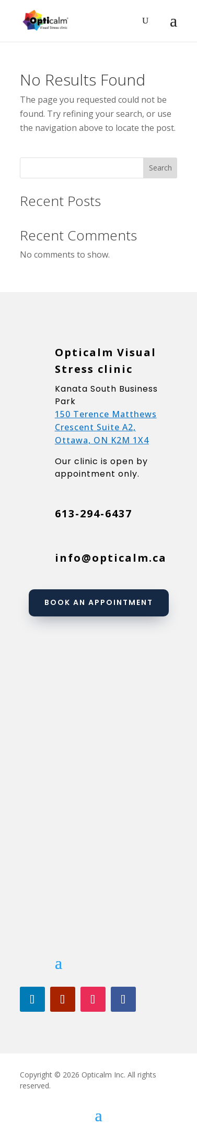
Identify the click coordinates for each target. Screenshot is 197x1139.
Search (160, 168)
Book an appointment (98, 602)
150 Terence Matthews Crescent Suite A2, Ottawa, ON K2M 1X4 (106, 427)
